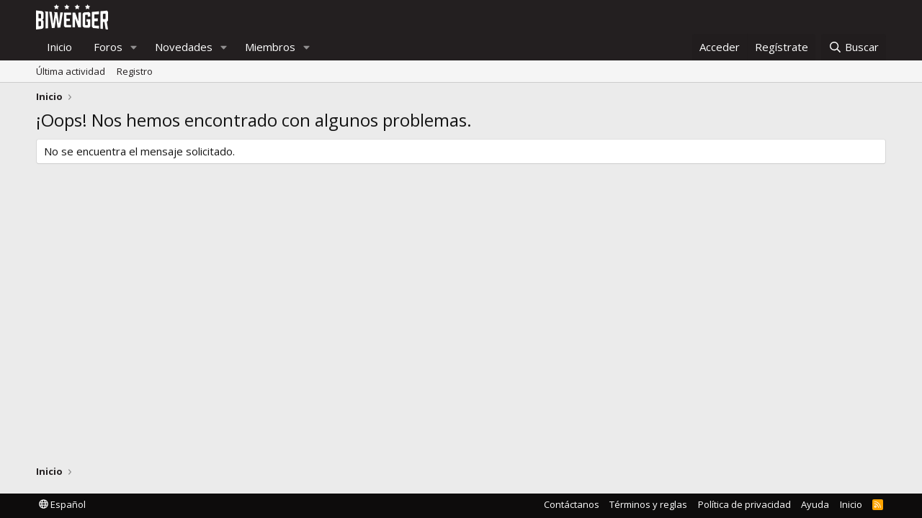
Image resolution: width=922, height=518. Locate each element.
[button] (134, 47)
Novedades (183, 47)
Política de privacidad (744, 504)
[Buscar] (853, 47)
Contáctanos (571, 504)
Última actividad (70, 71)
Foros (108, 47)
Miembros (270, 47)
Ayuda (815, 504)
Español (62, 504)
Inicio (59, 47)
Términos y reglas (648, 504)
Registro (135, 71)
